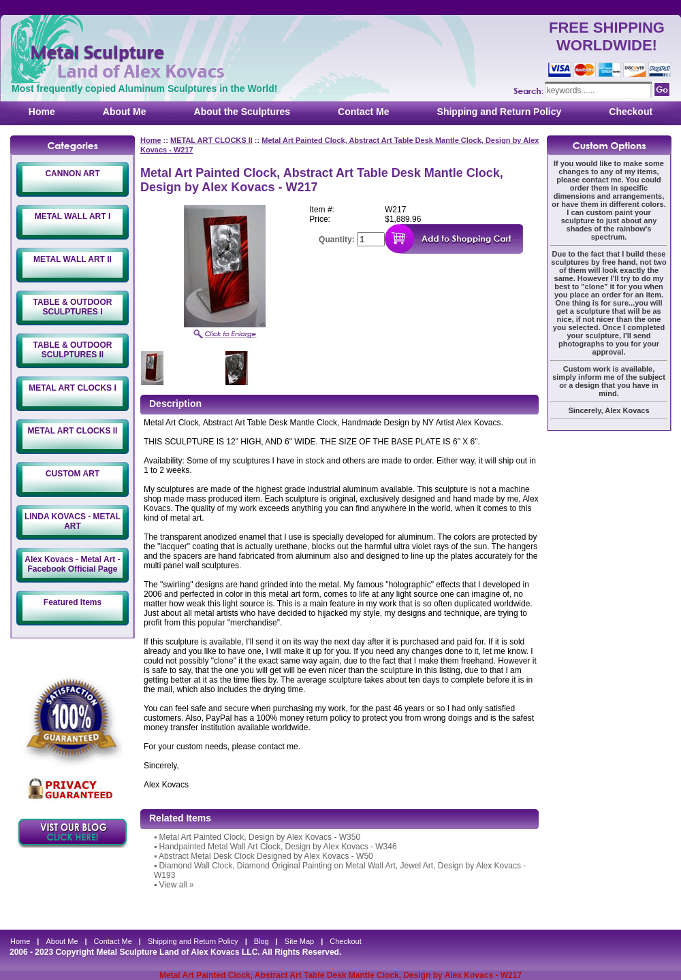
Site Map (299, 941)
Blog (261, 941)
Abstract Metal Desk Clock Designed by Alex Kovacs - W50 (266, 856)
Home (42, 111)
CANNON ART (72, 173)
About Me (124, 111)
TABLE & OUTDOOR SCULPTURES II (72, 349)
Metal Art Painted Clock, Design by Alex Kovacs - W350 (259, 837)
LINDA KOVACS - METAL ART (73, 521)
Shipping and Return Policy (499, 111)
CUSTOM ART (72, 473)
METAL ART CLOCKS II (73, 431)
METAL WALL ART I (73, 216)
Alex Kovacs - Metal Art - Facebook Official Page (72, 564)
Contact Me (363, 111)
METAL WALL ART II (72, 259)
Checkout (630, 111)
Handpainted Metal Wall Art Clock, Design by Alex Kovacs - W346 (278, 846)
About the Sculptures (242, 111)
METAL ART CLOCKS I (72, 388)
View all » (176, 884)
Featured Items (72, 602)
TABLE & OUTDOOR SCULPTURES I (72, 306)
